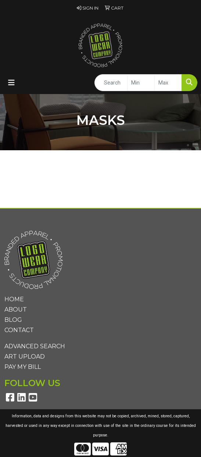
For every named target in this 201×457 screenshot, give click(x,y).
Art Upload (24, 356)
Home (14, 299)
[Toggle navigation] (11, 83)
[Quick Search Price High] (168, 82)
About (15, 309)
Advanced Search (34, 346)
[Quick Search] (111, 82)
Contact (19, 330)
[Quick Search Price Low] (141, 82)
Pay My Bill (22, 366)
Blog (13, 319)
